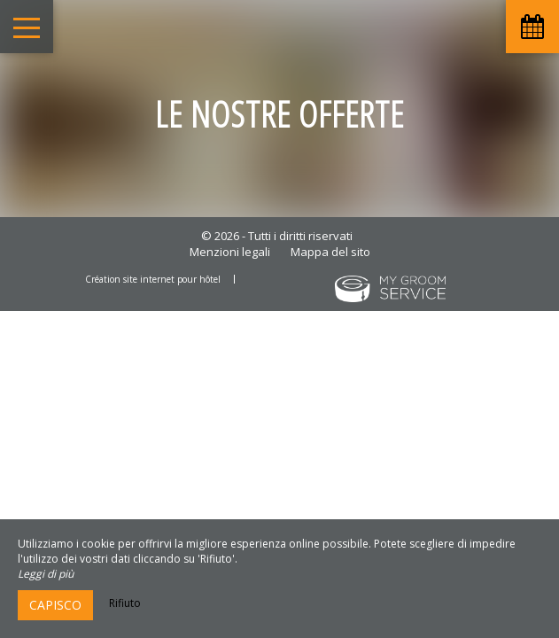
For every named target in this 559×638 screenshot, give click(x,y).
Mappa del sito (330, 252)
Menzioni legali (230, 252)
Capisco (55, 604)
